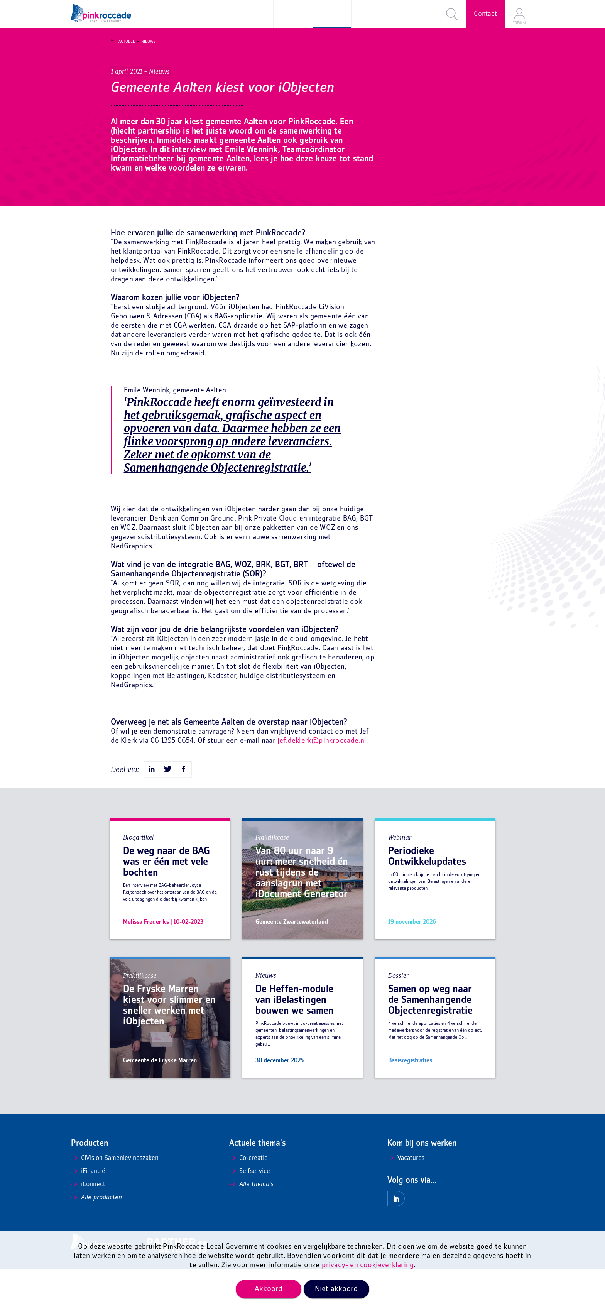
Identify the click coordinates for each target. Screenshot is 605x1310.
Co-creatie (248, 1199)
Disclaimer (416, 1287)
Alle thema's (251, 1225)
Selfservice (249, 1212)
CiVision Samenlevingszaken (115, 1199)
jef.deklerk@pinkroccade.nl (321, 782)
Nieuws (143, 42)
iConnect (88, 1225)
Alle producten (96, 1239)
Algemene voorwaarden (375, 1287)
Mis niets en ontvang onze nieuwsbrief (493, 1287)
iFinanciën (90, 1212)
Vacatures (405, 1199)
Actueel (121, 42)
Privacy (441, 1287)
